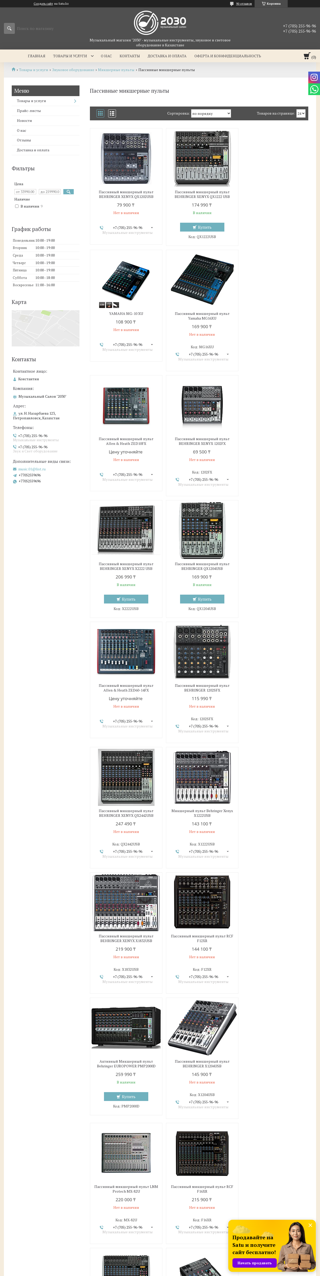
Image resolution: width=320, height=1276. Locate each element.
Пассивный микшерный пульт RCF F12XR (199, 688)
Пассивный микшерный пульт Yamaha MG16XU (125, 316)
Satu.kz (182, 1266)
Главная (36, 55)
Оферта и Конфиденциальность (227, 55)
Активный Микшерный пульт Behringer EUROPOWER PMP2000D (273, 688)
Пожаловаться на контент (180, 1271)
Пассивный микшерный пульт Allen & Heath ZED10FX (199, 316)
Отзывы (24, 140)
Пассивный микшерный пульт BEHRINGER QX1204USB (199, 441)
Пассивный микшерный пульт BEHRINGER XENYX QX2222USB (125, 938)
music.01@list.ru (32, 469)
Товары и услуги (70, 55)
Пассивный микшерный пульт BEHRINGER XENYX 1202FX (273, 316)
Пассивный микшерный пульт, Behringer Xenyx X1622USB (125, 1063)
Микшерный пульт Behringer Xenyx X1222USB (273, 563)
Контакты (130, 55)
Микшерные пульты (116, 69)
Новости (24, 120)
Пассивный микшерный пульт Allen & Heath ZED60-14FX (273, 441)
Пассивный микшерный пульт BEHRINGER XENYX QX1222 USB (199, 194)
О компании (177, 1199)
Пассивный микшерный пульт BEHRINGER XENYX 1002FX (199, 938)
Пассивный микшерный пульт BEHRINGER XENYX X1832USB (125, 688)
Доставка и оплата (167, 55)
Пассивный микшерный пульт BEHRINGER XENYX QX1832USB (273, 938)
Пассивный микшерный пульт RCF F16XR (273, 813)
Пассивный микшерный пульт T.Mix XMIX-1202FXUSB (273, 1063)
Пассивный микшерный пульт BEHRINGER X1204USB (125, 813)
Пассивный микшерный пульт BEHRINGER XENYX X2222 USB (125, 441)
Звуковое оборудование (73, 69)
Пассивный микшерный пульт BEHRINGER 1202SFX (125, 563)
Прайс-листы (29, 110)
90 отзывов (244, 3)
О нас (106, 55)
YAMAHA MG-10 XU (273, 192)
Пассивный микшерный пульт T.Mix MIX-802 (199, 1063)
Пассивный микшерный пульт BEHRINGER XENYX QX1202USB (125, 194)
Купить (201, 227)
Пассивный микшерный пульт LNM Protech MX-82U (199, 813)
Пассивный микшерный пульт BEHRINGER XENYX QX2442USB (199, 563)
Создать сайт (43, 3)
